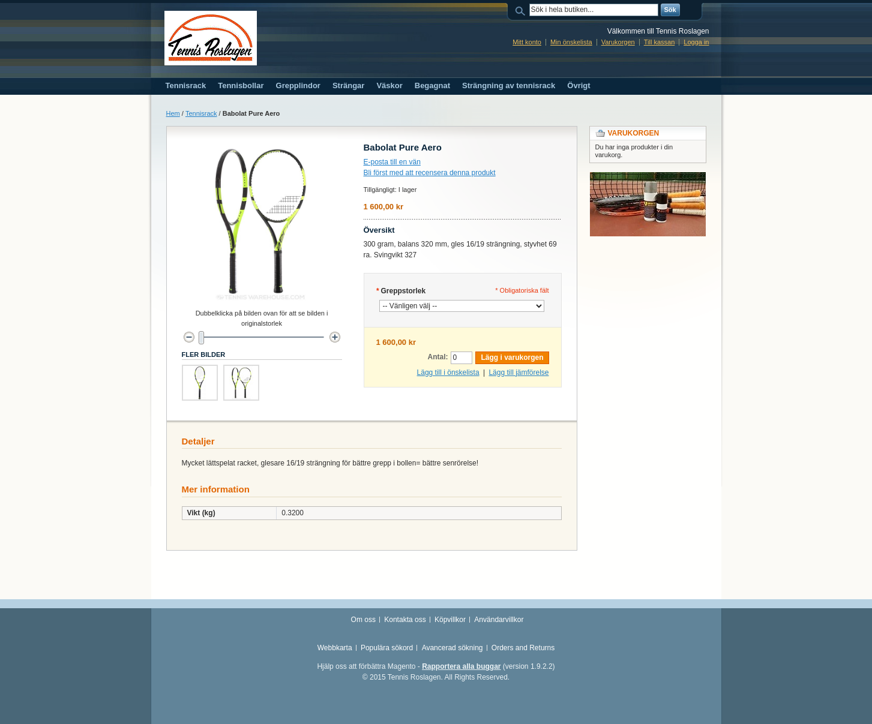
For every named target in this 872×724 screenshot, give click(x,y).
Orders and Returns (523, 648)
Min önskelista (571, 42)
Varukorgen (618, 42)
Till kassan (659, 42)
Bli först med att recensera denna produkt (430, 173)
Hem (173, 113)
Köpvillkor (450, 619)
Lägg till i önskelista (448, 372)
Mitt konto (527, 42)
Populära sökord (387, 648)
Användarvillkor (498, 619)
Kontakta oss (404, 619)
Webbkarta (334, 648)
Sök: (522, 10)
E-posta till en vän (392, 162)
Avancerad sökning (452, 648)
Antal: (437, 357)
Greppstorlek (401, 291)
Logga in (696, 42)
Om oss (363, 619)
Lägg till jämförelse (519, 372)
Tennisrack (201, 113)
